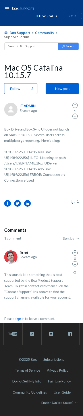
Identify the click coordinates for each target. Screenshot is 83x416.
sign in (19, 318)
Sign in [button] (72, 16)
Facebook (7, 203)
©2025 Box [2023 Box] (28, 359)
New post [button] (62, 88)
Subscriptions (53, 359)
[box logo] (23, 8)
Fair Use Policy (59, 381)
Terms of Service (27, 370)
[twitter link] (51, 334)
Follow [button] (15, 88)
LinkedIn (27, 203)
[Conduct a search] (31, 46)
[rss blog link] (32, 334)
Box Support (20, 32)
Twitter (17, 203)
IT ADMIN (28, 105)
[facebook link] (70, 334)
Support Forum (16, 37)
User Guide (62, 392)
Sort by (69, 238)
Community (44, 32)
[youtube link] (13, 334)
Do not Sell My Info (26, 381)
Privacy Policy (57, 370)
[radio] (75, 105)
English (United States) (57, 402)
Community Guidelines (30, 392)
